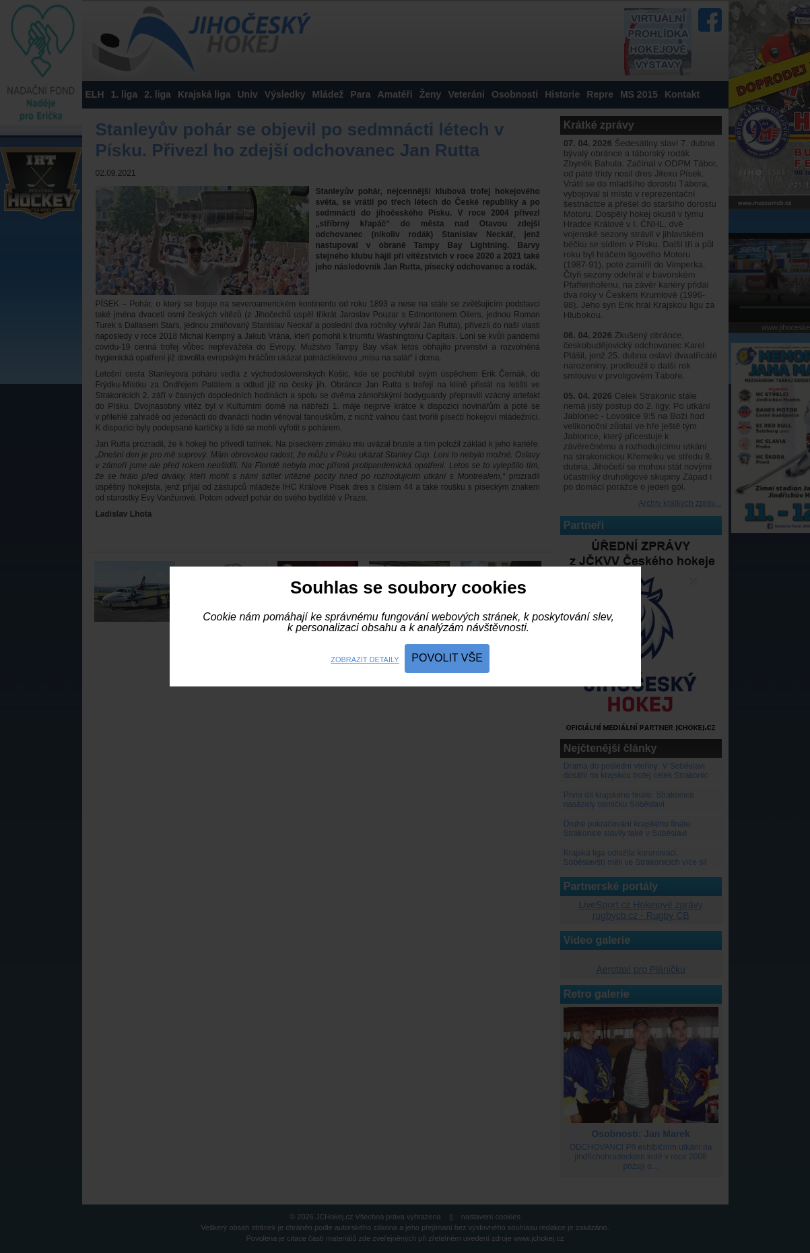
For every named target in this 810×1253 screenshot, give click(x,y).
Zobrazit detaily (365, 659)
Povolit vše (447, 658)
